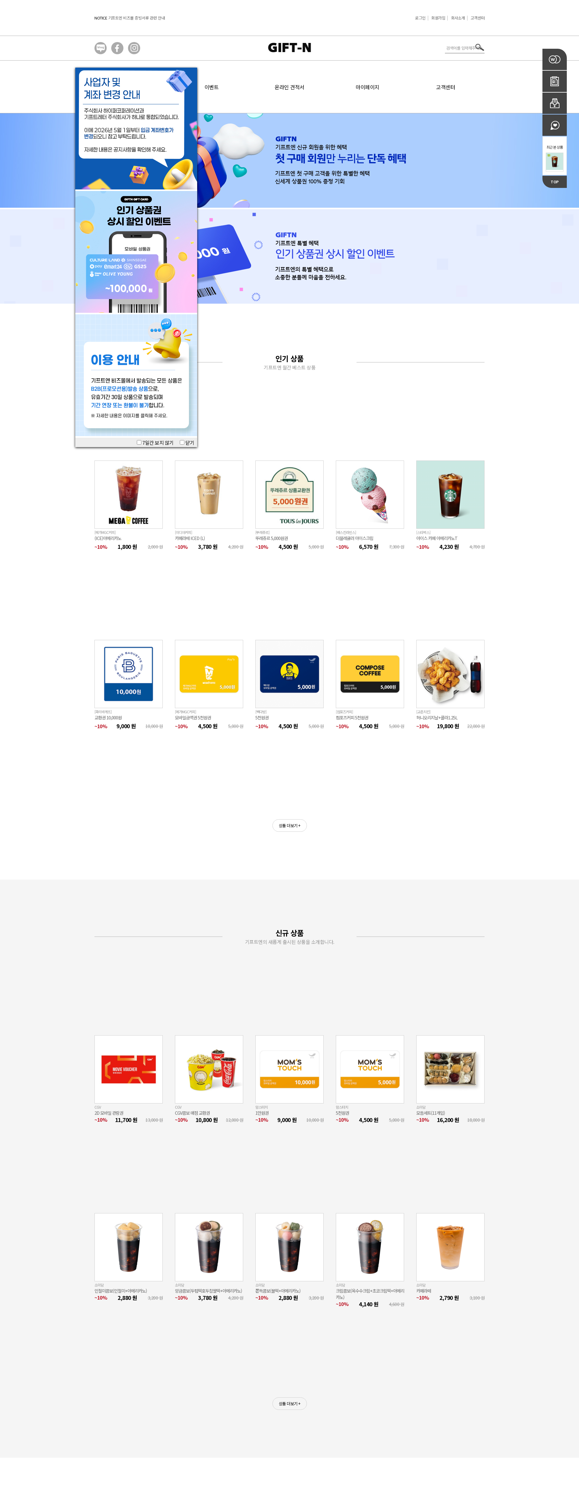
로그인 (420, 18)
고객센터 (478, 18)
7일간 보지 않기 (155, 442)
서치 (480, 47)
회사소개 (458, 18)
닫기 (187, 442)
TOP (555, 181)
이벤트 (211, 87)
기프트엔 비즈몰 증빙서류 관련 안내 (136, 18)
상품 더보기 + (289, 825)
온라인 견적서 (289, 87)
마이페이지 (367, 87)
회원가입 (438, 18)
